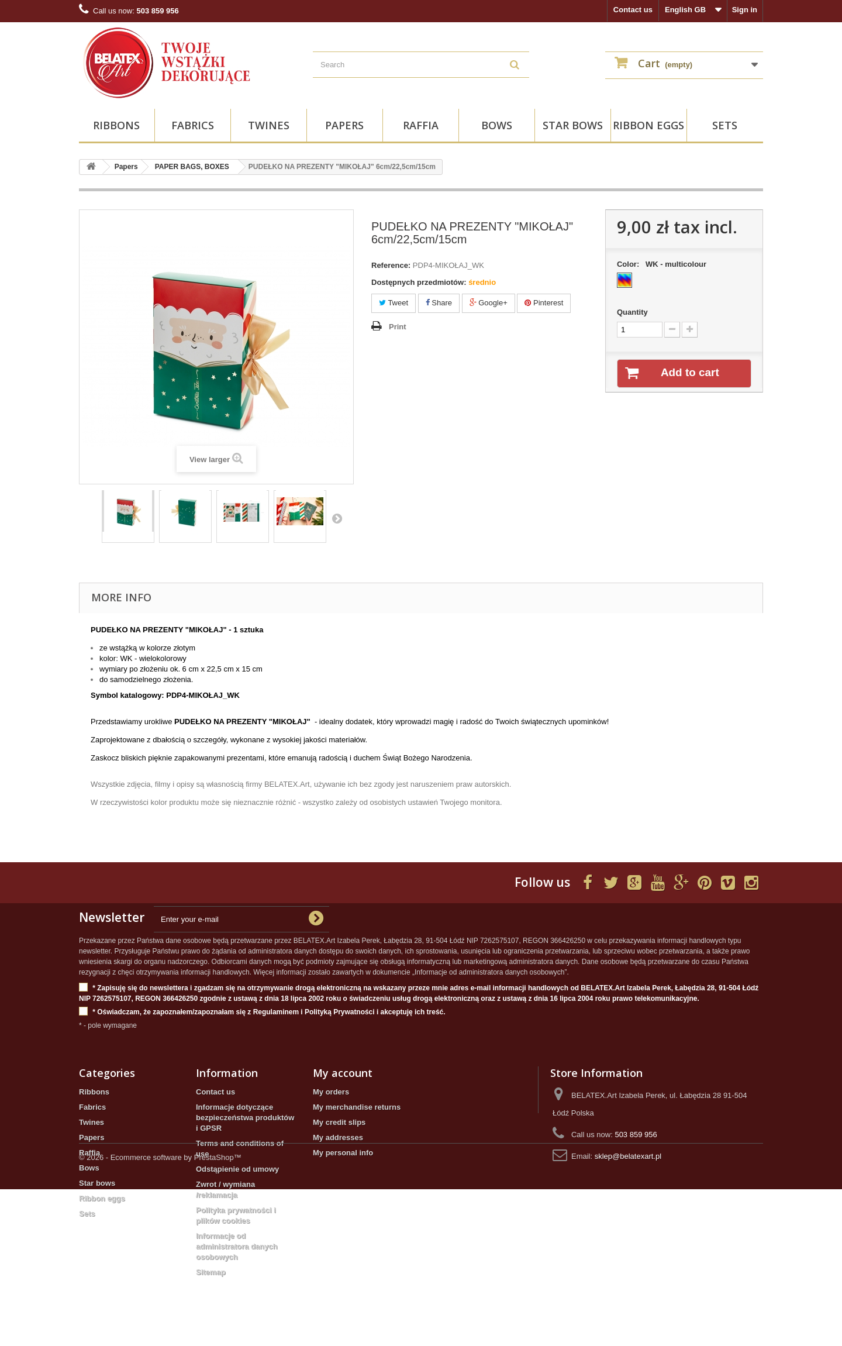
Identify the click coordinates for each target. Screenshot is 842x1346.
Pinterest (543, 302)
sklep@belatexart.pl (628, 1156)
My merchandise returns (357, 1107)
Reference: (390, 265)
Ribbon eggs (648, 125)
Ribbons (116, 125)
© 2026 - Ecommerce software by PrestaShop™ (160, 1314)
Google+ (489, 302)
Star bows (573, 125)
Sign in (744, 9)
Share (439, 302)
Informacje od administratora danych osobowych (236, 1246)
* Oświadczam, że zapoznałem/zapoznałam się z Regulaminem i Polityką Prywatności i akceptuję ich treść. (262, 1012)
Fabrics (192, 125)
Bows (496, 125)
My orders (331, 1091)
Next (337, 518)
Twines (268, 125)
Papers (344, 125)
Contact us (633, 9)
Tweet (393, 302)
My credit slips (339, 1122)
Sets (724, 125)
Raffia (421, 125)
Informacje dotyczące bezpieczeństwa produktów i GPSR (245, 1117)
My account (342, 1073)
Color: (663, 264)
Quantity (632, 312)
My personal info (343, 1152)
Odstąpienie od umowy (237, 1169)
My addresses (338, 1137)
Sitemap (211, 1272)
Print (397, 326)
